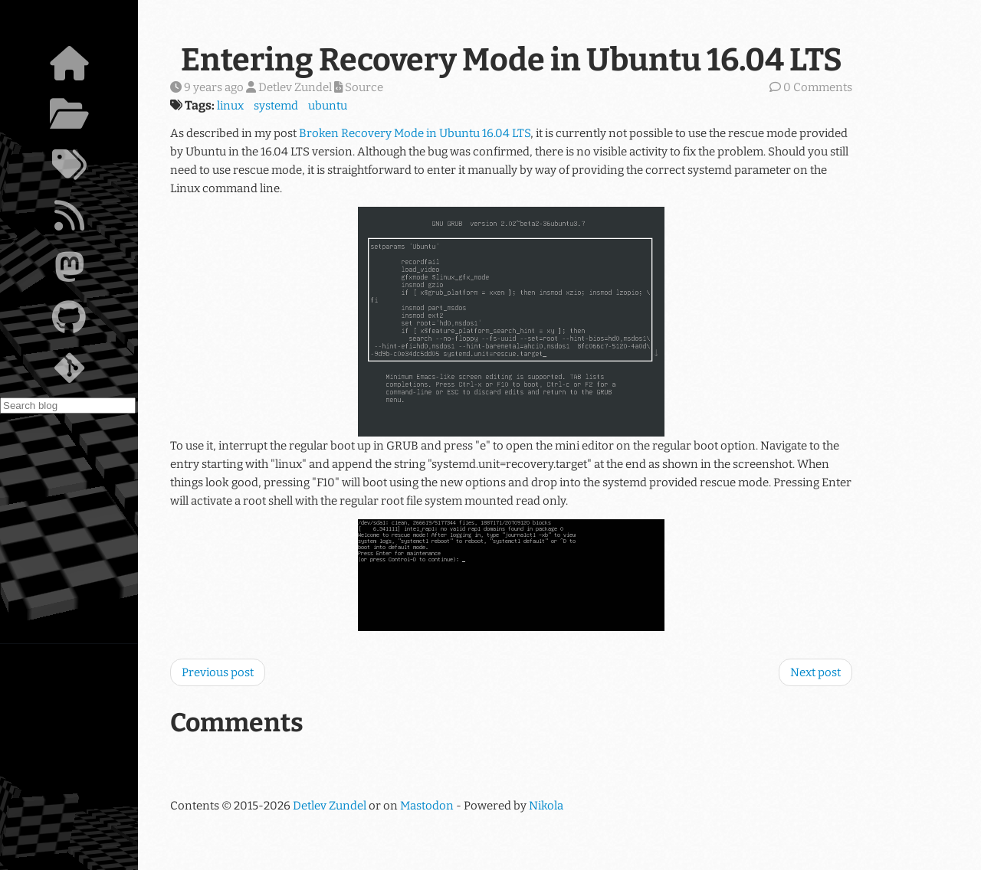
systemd (276, 106)
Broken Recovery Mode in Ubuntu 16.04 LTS (414, 133)
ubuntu (327, 106)
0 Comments (817, 87)
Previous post (218, 672)
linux (230, 106)
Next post (815, 672)
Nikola (546, 806)
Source (358, 87)
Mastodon (427, 806)
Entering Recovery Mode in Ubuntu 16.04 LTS (511, 60)
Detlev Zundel (329, 806)
